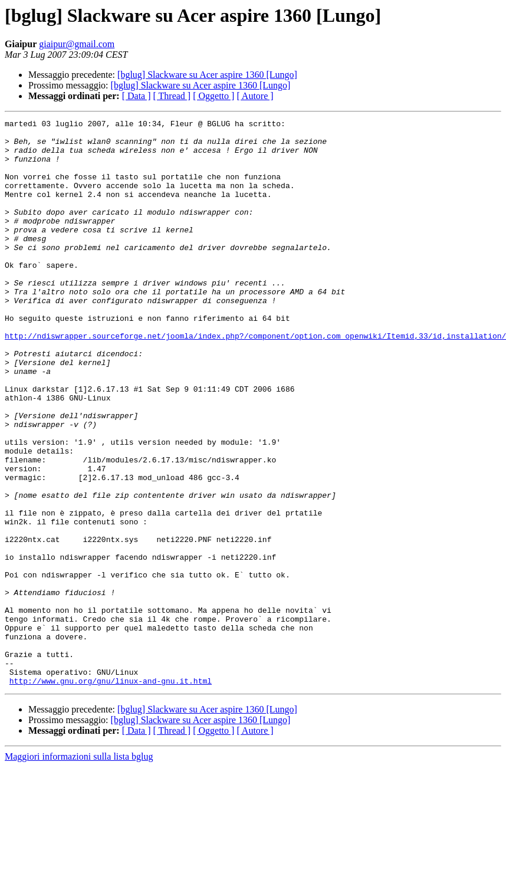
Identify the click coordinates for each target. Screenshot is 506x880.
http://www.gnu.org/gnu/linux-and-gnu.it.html (110, 794)
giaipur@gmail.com (76, 44)
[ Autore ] (254, 96)
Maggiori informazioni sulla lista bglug (79, 870)
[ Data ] (136, 96)
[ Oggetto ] (213, 96)
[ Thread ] (172, 96)
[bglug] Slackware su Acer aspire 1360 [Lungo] (207, 75)
